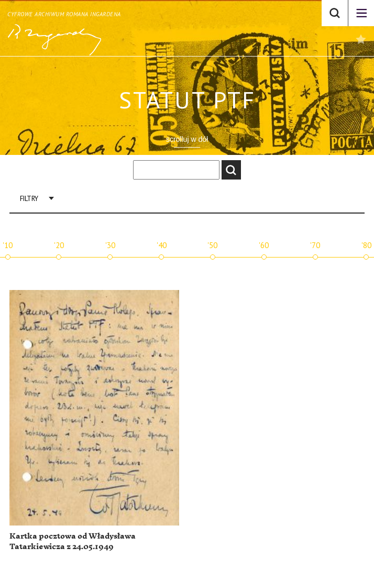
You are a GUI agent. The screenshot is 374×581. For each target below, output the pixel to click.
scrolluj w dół (187, 139)
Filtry (29, 198)
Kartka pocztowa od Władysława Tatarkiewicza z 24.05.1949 (72, 541)
